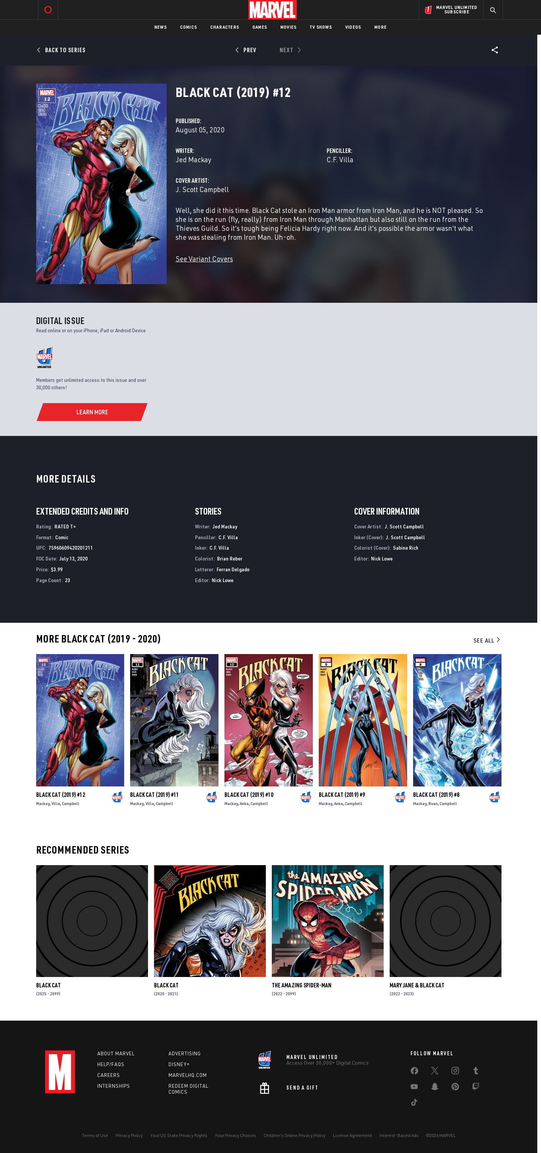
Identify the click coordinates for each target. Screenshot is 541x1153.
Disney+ (179, 1064)
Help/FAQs (111, 1064)
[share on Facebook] (414, 1072)
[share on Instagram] (455, 1072)
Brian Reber (229, 558)
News (160, 27)
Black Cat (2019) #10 (248, 794)
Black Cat (48, 985)
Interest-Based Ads (399, 1135)
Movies (288, 27)
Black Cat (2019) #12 (60, 794)
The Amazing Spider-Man (301, 985)
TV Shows (321, 27)
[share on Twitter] (434, 1072)
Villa (55, 803)
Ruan (433, 803)
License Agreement (352, 1135)
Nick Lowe (222, 580)
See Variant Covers (204, 258)
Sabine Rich (405, 547)
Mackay (43, 803)
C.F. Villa (340, 159)
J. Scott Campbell (202, 189)
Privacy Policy (129, 1135)
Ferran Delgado (233, 569)
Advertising (185, 1053)
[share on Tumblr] (475, 1072)
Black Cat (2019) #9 (342, 794)
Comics (188, 27)
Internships (113, 1086)
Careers (108, 1075)
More (380, 27)
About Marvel (116, 1053)
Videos (353, 27)
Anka (244, 803)
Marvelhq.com (188, 1075)
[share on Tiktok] (414, 1104)
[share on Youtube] (414, 1088)
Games (259, 27)
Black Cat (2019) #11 (154, 794)
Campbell (70, 803)
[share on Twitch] (475, 1088)
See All (487, 640)
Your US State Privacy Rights (178, 1135)
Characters (224, 27)
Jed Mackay (193, 159)
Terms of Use (95, 1135)
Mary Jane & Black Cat (417, 985)
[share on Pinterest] (455, 1088)
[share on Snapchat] (434, 1088)
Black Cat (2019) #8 (436, 794)
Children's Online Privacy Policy (294, 1135)
